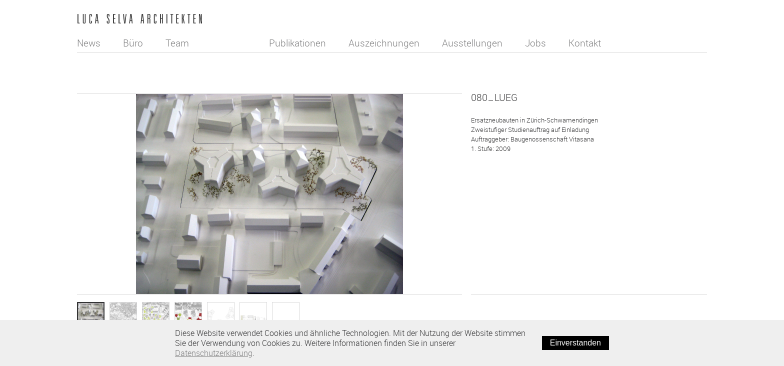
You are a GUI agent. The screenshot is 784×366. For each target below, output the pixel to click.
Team (177, 43)
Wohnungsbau (500, 211)
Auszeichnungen (385, 43)
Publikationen (298, 43)
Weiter (692, 305)
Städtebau (495, 197)
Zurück (486, 305)
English (696, 20)
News (88, 43)
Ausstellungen (473, 43)
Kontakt (586, 43)
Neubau (491, 168)
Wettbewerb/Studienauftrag (520, 182)
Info (286, 315)
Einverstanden (575, 342)
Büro (133, 43)
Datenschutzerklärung (213, 353)
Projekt (490, 226)
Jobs (536, 43)
